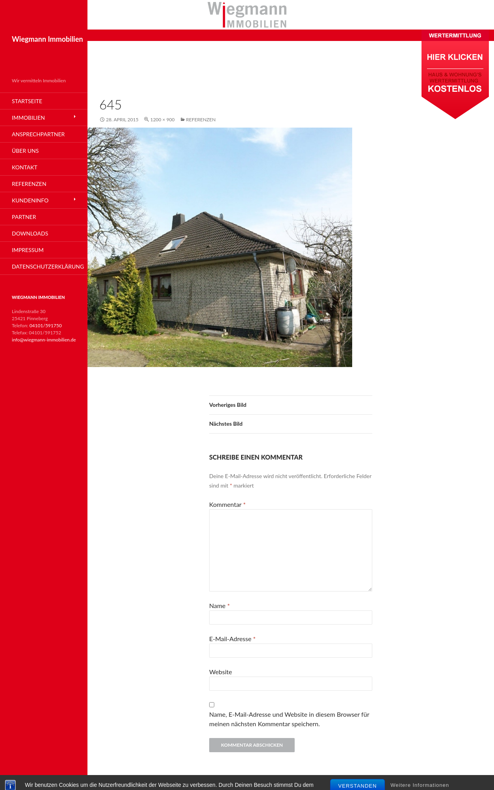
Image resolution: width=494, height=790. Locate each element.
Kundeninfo (30, 200)
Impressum (28, 250)
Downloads (30, 233)
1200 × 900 (162, 119)
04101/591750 (46, 325)
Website (220, 671)
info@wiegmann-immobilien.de (44, 340)
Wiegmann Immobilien (47, 39)
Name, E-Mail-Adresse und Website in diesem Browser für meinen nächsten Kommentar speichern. (289, 718)
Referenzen (200, 119)
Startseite (27, 101)
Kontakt (24, 167)
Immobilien (28, 117)
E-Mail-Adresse (232, 638)
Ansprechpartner (38, 134)
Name (219, 605)
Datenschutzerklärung (48, 266)
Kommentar (227, 504)
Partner (24, 216)
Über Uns (25, 150)
